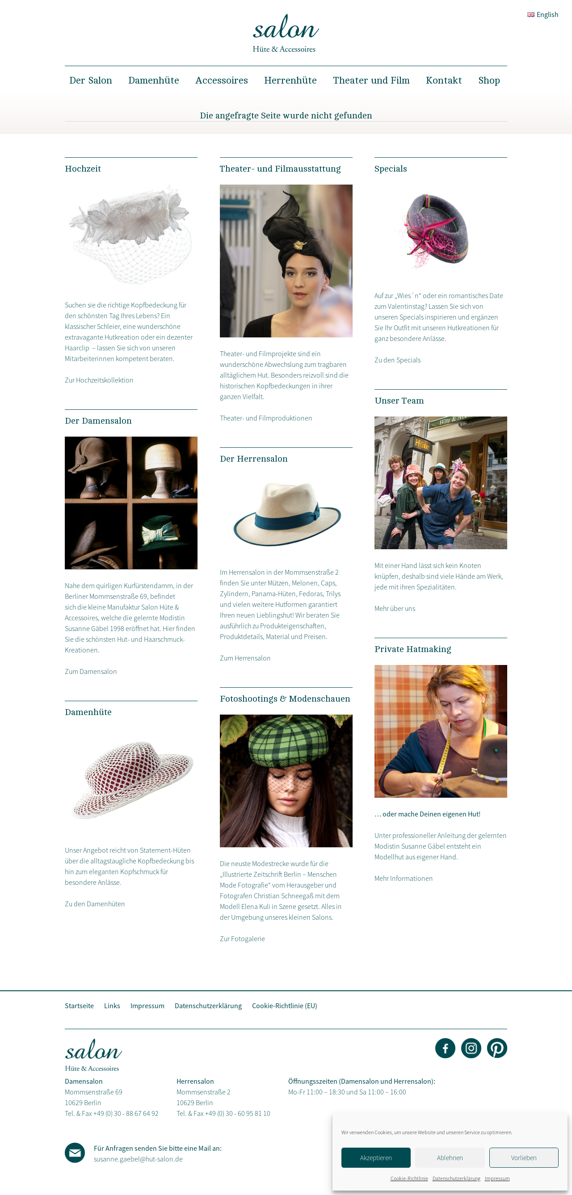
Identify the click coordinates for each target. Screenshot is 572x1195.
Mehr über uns (394, 608)
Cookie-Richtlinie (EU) (284, 1005)
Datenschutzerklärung (456, 1178)
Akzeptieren (376, 1157)
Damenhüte (153, 80)
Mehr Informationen (403, 878)
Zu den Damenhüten (95, 903)
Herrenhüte (290, 80)
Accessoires (221, 80)
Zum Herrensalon (245, 657)
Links (112, 1005)
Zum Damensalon (91, 671)
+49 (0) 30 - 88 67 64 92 (126, 1113)
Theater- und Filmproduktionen (266, 417)
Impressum (497, 1178)
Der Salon (90, 80)
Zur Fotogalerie (242, 938)
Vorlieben (524, 1157)
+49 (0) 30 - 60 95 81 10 (237, 1113)
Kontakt (444, 80)
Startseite (79, 1005)
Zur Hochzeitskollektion (99, 379)
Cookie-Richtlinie (409, 1178)
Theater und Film (371, 80)
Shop (489, 80)
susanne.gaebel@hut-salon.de (138, 1158)
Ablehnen (450, 1157)
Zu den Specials (397, 359)
